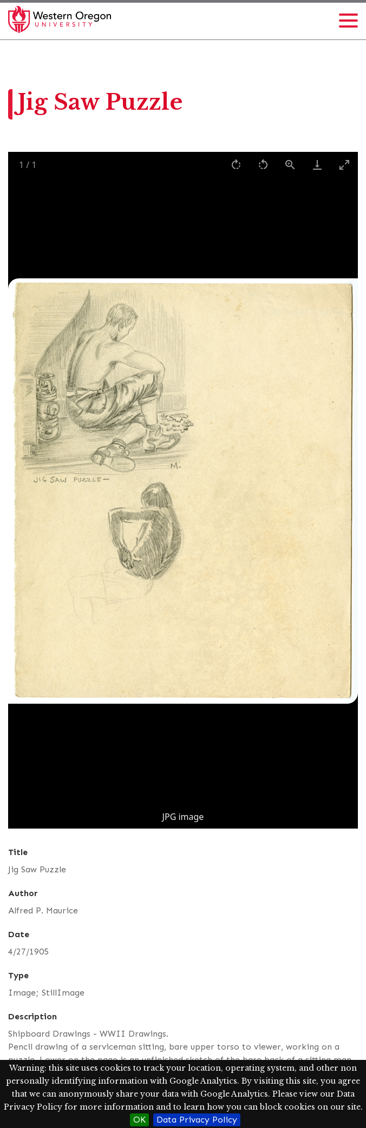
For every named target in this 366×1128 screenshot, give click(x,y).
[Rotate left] (263, 164)
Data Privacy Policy (196, 1119)
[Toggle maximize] (344, 164)
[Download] (317, 164)
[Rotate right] (236, 164)
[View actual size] (290, 164)
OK (139, 1119)
